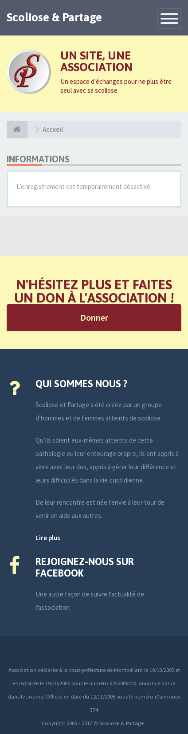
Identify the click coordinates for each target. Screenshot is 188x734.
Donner (94, 317)
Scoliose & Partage (54, 17)
